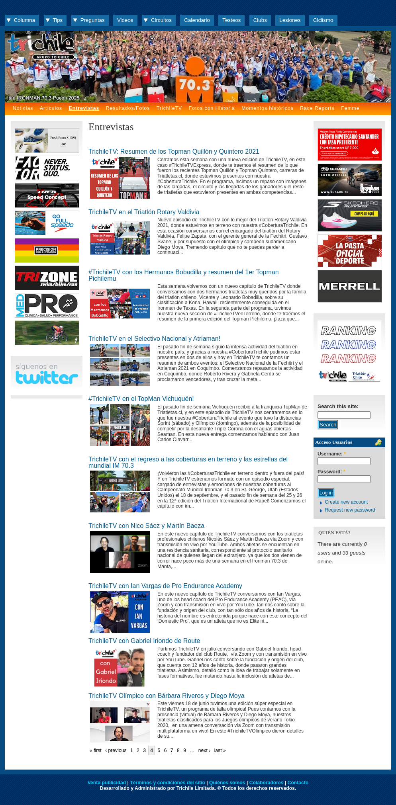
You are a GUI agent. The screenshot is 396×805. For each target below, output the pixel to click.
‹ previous (115, 750)
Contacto (298, 782)
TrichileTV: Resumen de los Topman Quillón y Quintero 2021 (173, 151)
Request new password (350, 510)
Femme (350, 108)
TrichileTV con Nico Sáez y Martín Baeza (146, 525)
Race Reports (317, 108)
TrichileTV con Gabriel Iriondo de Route (144, 640)
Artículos (51, 108)
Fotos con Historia (212, 108)
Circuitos (161, 20)
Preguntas (92, 20)
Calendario (197, 20)
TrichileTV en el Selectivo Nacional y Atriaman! (154, 338)
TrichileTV (169, 108)
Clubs (260, 20)
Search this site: (338, 406)
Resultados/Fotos (128, 108)
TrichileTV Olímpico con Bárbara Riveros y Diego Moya (166, 695)
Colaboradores (266, 782)
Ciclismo (323, 20)
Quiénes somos (227, 782)
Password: (331, 472)
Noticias (23, 108)
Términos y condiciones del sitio (167, 782)
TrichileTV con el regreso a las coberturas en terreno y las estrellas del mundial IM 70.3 (188, 462)
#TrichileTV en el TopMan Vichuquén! (141, 398)
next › (204, 750)
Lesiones (289, 20)
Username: (332, 454)
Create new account (346, 502)
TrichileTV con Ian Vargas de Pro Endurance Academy (165, 585)
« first (96, 750)
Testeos (231, 20)
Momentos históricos (267, 108)
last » (220, 750)
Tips (58, 20)
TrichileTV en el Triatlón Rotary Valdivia (143, 212)
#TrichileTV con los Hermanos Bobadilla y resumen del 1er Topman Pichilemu (183, 275)
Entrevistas (84, 108)
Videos (125, 20)
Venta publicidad (107, 782)
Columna (24, 20)
